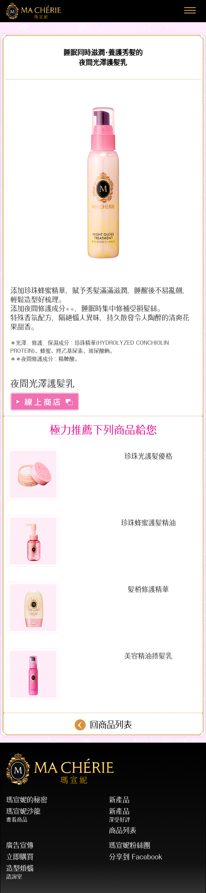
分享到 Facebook (135, 856)
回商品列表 (111, 724)
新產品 (119, 799)
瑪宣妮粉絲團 (129, 845)
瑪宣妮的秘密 (26, 799)
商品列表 (122, 830)
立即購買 (20, 856)
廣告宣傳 (20, 845)
